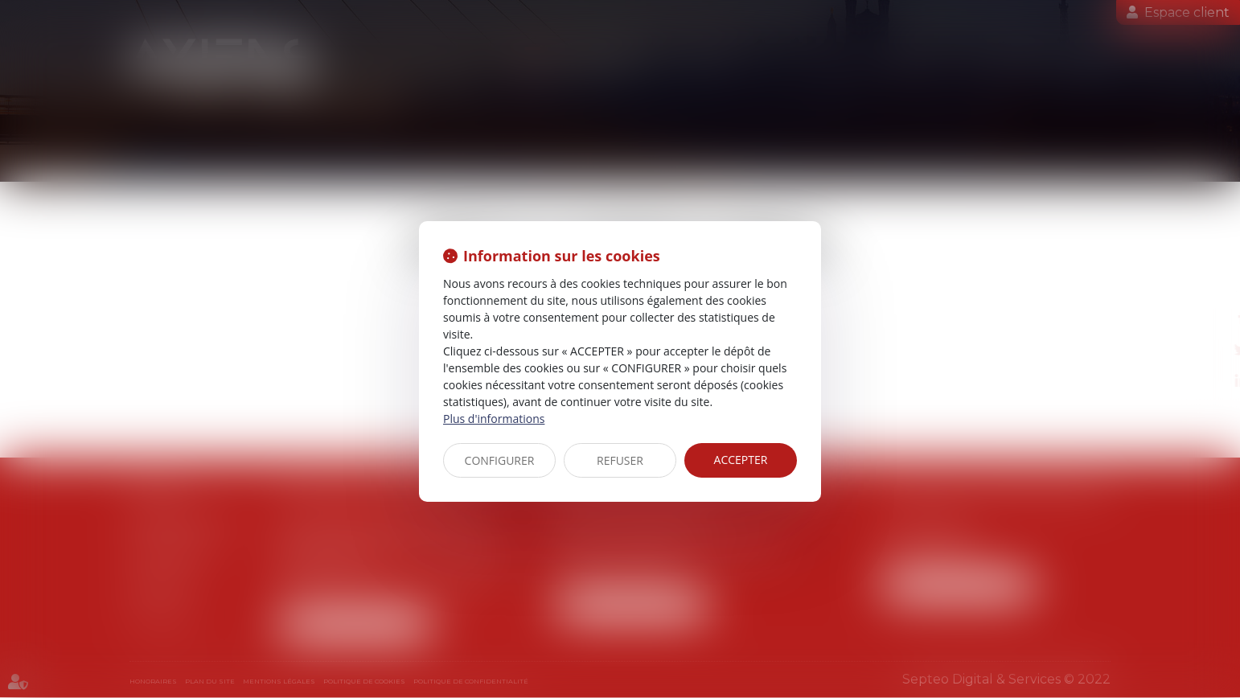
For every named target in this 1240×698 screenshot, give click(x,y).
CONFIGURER (500, 460)
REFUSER (620, 460)
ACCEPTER (741, 459)
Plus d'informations (493, 418)
